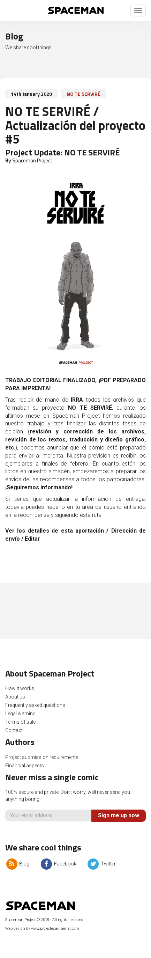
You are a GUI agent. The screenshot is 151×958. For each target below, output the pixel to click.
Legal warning (20, 713)
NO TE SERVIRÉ (83, 93)
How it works (19, 688)
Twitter (101, 863)
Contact (14, 730)
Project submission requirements (41, 757)
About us (15, 697)
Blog (17, 863)
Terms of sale (20, 722)
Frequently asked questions (35, 705)
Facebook (58, 863)
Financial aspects (24, 765)
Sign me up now (118, 815)
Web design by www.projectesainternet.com (42, 928)
